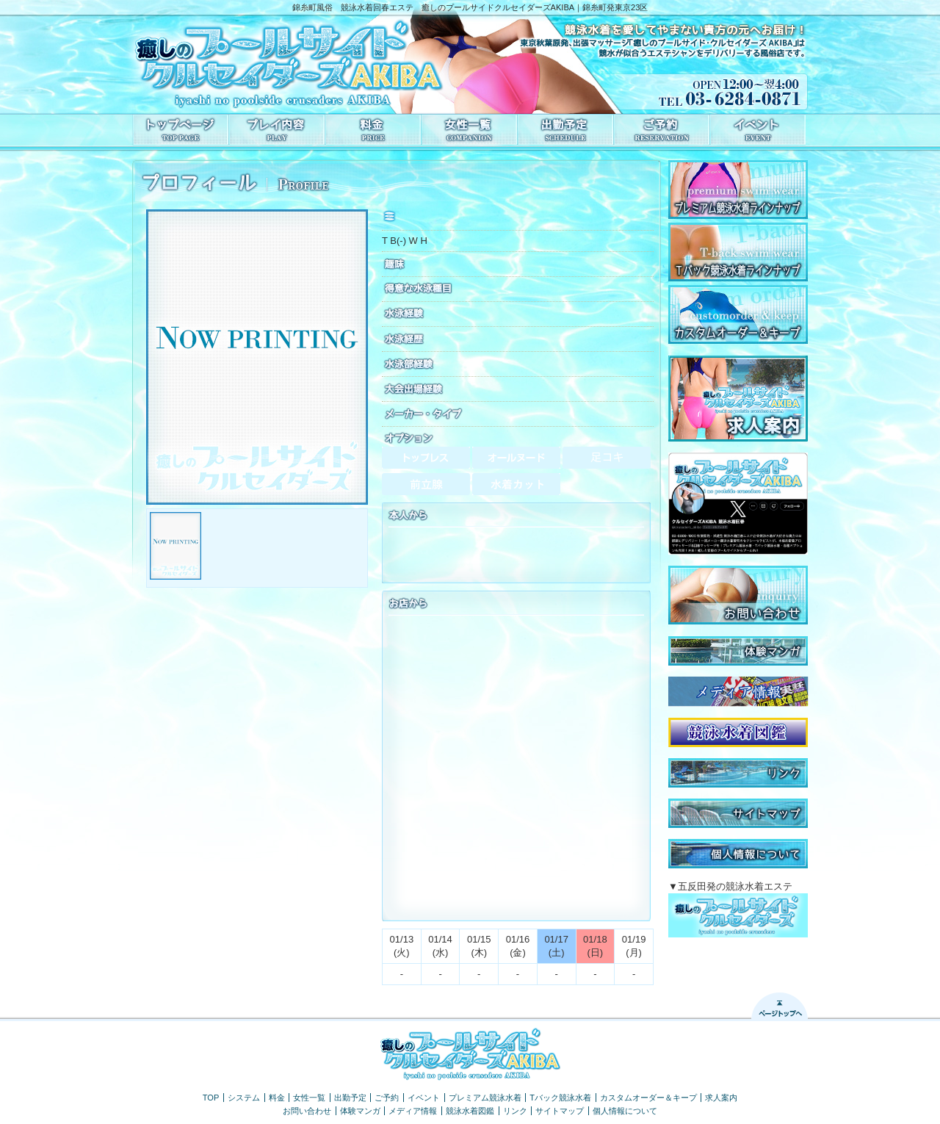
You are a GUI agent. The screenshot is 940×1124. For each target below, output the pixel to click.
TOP (211, 1097)
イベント (424, 1097)
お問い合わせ (307, 1110)
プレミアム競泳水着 (485, 1097)
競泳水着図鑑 (470, 1110)
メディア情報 (412, 1110)
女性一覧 (309, 1097)
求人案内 (721, 1097)
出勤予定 (350, 1097)
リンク (515, 1110)
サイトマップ (559, 1110)
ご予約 (387, 1097)
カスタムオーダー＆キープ (648, 1097)
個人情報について (625, 1110)
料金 (277, 1097)
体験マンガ (360, 1110)
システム (244, 1097)
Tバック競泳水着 (560, 1097)
